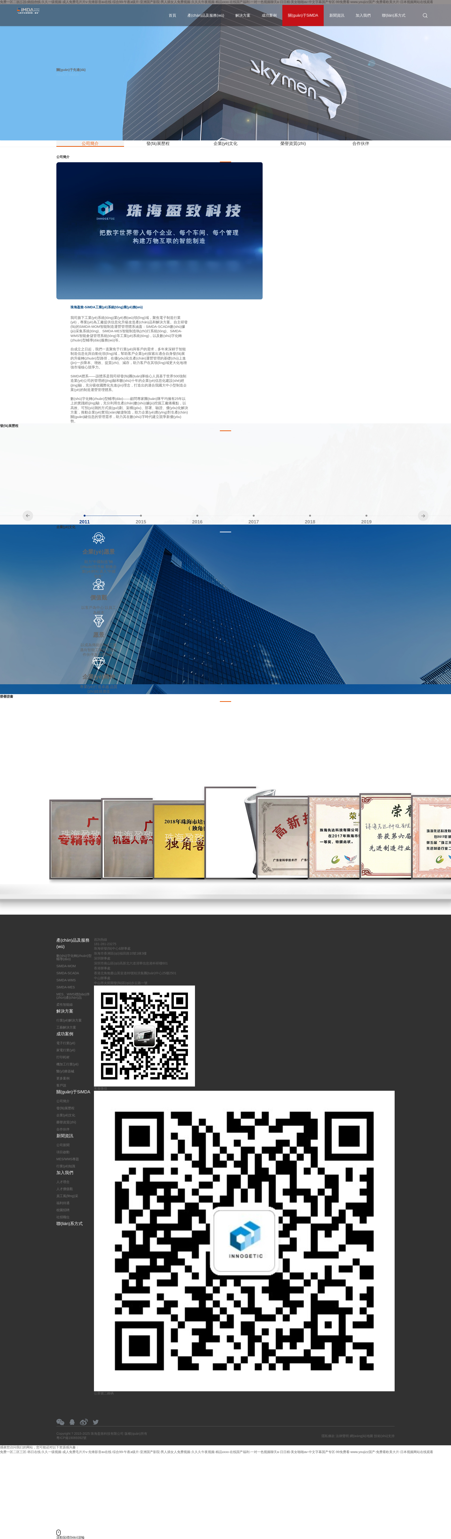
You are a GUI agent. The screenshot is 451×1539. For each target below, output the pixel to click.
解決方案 (242, 15)
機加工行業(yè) (67, 1064)
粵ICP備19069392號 (71, 1438)
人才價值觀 (64, 1189)
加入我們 (363, 15)
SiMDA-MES (65, 987)
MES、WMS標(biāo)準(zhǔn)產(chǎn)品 (73, 995)
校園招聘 (63, 1210)
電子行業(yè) (65, 1043)
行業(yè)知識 (65, 1166)
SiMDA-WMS (66, 980)
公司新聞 (63, 1145)
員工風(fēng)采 (67, 1196)
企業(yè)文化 (226, 143)
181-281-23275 (27, 2)
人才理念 (63, 1182)
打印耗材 (63, 1057)
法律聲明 (342, 1436)
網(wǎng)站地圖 (361, 1436)
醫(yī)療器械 (65, 1071)
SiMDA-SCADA (67, 973)
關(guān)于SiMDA (303, 15)
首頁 (172, 15)
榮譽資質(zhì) (293, 143)
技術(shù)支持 (384, 1436)
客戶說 (61, 1085)
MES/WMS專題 (67, 1159)
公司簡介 (90, 143)
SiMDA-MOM (66, 966)
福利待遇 (63, 1203)
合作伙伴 (360, 143)
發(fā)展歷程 (158, 143)
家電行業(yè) (65, 1050)
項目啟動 (63, 1152)
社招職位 (63, 1217)
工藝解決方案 (66, 1027)
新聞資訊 (336, 15)
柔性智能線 (64, 1004)
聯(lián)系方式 (393, 15)
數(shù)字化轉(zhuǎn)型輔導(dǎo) (74, 957)
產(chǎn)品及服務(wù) (205, 15)
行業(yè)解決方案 (69, 1020)
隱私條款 (328, 1436)
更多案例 (63, 1078)
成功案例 (269, 15)
